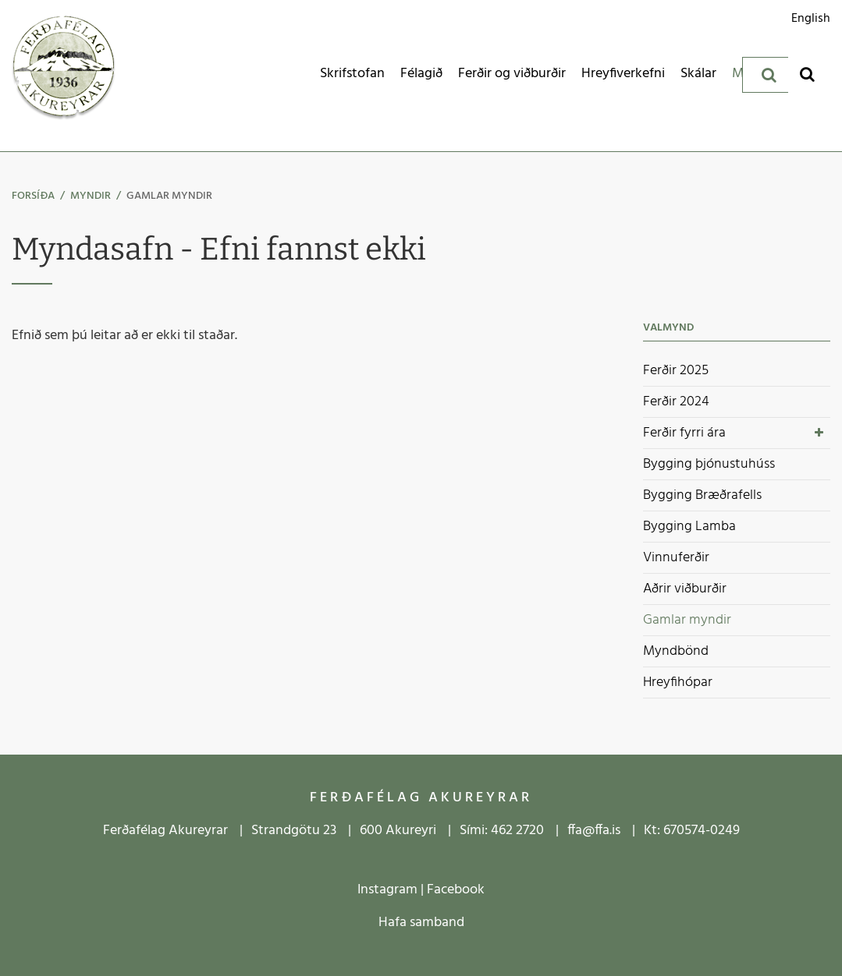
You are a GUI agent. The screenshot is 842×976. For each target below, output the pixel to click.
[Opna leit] (807, 73)
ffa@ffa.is (593, 830)
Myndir (90, 196)
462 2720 (517, 830)
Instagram (387, 890)
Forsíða (33, 196)
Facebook (456, 890)
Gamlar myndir (169, 196)
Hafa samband (421, 922)
